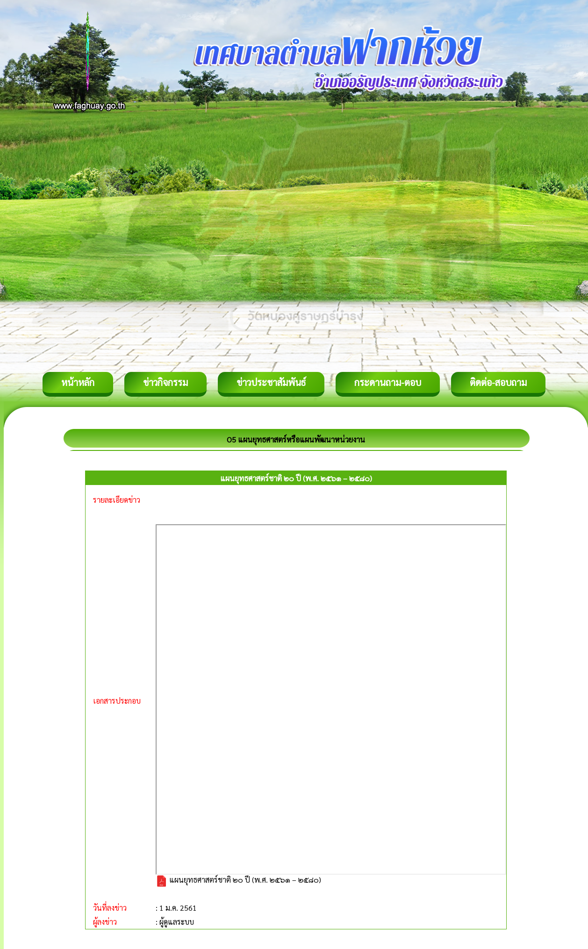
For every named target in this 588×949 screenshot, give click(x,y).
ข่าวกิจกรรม (165, 382)
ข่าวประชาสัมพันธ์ (271, 382)
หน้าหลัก (77, 382)
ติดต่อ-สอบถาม (498, 382)
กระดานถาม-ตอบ (387, 382)
